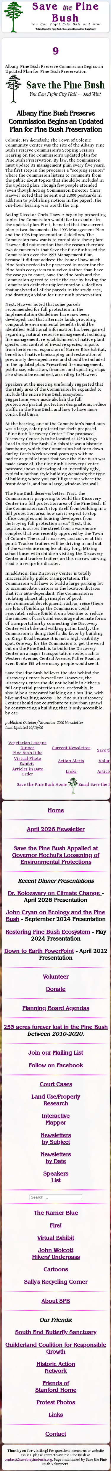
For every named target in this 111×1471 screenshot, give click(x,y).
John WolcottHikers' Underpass (56, 1253)
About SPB (55, 1301)
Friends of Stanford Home (55, 1386)
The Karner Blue (56, 1212)
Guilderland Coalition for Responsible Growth (55, 1348)
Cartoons (56, 1269)
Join (34, 1052)
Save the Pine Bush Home (42, 784)
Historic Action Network (55, 1367)
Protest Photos (55, 1402)
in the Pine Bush (73, 1027)
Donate (55, 989)
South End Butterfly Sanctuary (55, 1332)
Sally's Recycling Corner (55, 1281)
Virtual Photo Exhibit (27, 761)
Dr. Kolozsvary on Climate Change (55, 893)
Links (71, 771)
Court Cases (56, 1084)
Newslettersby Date (56, 1158)
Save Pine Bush (65, 12)
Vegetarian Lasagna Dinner (27, 745)
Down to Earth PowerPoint (39, 951)
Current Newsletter (71, 747)
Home (56, 810)
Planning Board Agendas (55, 1008)
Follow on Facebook (56, 1065)
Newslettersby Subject (56, 1138)
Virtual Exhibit (55, 1238)
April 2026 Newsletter (55, 829)
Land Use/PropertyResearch (55, 1100)
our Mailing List (61, 1052)
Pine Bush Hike (27, 752)
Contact (55, 1434)
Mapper (56, 1122)
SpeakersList (55, 1177)
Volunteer (55, 976)
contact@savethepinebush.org (28, 1459)
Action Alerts (71, 760)
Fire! (56, 1225)
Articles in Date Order (27, 772)
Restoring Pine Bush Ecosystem (48, 931)
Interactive (56, 1115)
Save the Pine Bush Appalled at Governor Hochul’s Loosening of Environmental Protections (55, 855)
